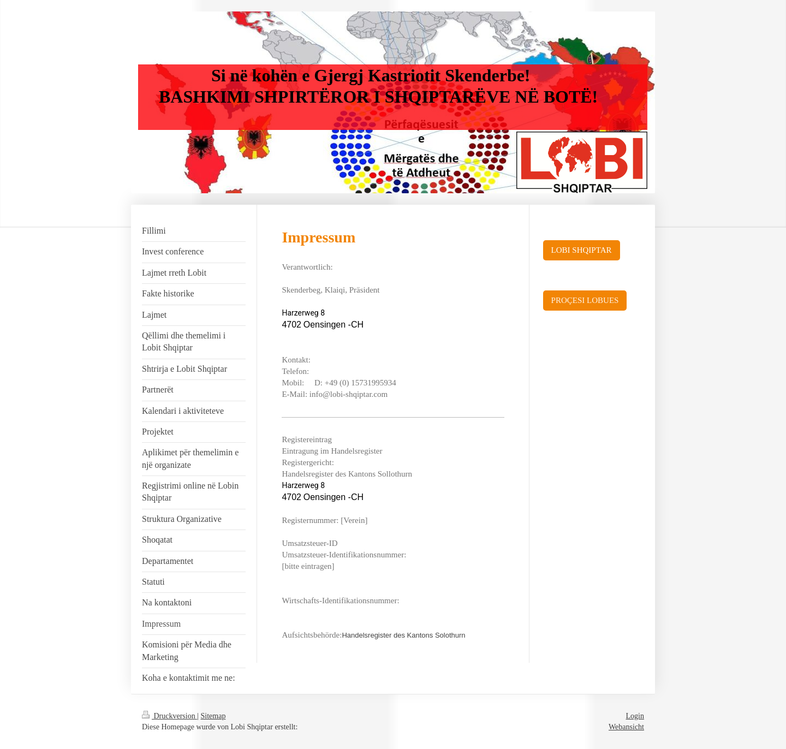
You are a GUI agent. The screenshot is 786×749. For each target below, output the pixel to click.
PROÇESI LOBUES (585, 300)
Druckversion (169, 716)
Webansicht (626, 727)
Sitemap (213, 716)
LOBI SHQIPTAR (581, 250)
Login (635, 716)
